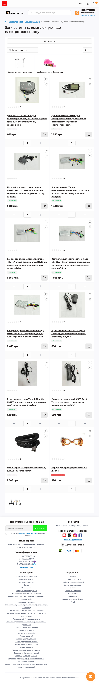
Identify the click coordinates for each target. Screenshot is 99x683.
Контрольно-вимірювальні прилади (26, 593)
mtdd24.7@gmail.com (73, 540)
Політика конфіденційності (28, 533)
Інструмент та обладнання (26, 591)
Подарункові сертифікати (72, 599)
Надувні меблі (26, 599)
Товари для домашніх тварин (26, 642)
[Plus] (40, 143)
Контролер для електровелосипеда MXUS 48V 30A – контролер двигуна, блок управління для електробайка (25, 333)
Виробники (72, 596)
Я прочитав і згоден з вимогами (27, 534)
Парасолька (26, 588)
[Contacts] (88, 3)
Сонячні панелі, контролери (26, 627)
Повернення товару (73, 591)
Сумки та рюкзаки (26, 630)
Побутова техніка (26, 579)
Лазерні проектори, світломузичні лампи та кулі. (26, 596)
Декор (26, 585)
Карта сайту (72, 593)
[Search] (31, 12)
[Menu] (4, 3)
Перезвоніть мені (26, 567)
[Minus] (14, 143)
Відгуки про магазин (74, 545)
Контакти (72, 588)
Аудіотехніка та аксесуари (26, 577)
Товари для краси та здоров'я (26, 644)
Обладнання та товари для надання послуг (26, 610)
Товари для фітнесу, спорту (26, 656)
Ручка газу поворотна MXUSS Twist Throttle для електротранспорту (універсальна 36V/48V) (69, 402)
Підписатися (40, 528)
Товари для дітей (16, 22)
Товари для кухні (26, 647)
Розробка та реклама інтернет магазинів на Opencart (41, 678)
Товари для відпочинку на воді (26, 653)
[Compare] (46, 84)
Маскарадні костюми (26, 602)
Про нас (72, 577)
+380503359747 (88, 12)
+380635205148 (27, 564)
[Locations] (80, 3)
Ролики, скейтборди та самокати (26, 619)
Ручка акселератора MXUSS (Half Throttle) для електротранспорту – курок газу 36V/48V (68, 333)
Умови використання (72, 585)
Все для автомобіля (26, 582)
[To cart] (44, 134)
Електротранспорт (32, 22)
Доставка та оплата (73, 579)
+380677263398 (88, 10)
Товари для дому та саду (26, 639)
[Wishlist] (46, 79)
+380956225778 (27, 561)
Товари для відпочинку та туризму (26, 650)
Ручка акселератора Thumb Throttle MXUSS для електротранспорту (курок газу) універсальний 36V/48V (26, 402)
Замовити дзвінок (88, 15)
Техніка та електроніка (26, 633)
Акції (73, 602)
